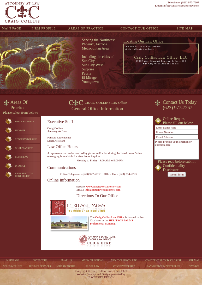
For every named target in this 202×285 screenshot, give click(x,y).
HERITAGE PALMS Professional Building (111, 222)
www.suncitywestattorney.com (103, 186)
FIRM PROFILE (44, 28)
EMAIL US (66, 260)
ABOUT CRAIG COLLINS (124, 260)
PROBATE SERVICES (40, 266)
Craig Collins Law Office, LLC (161, 57)
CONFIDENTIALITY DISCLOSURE (163, 260)
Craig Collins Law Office (109, 217)
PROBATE (20, 130)
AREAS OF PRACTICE (86, 28)
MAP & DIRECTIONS (93, 260)
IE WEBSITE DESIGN (101, 277)
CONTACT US (40, 260)
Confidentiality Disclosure (174, 168)
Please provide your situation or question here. (176, 149)
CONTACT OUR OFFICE (140, 28)
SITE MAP (185, 28)
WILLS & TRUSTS (24, 121)
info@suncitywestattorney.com (181, 5)
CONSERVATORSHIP (26, 139)
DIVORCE (20, 166)
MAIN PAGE (11, 28)
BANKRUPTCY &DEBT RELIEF (24, 174)
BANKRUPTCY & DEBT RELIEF (163, 266)
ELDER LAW (21, 157)
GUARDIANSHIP (24, 148)
